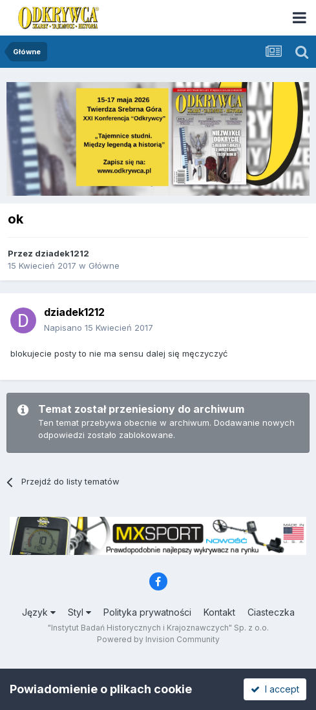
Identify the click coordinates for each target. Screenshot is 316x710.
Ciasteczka (271, 612)
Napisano (98, 327)
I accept (275, 689)
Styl (79, 612)
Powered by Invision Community (158, 639)
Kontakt (219, 612)
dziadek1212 (62, 253)
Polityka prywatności (147, 612)
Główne (104, 265)
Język (39, 612)
